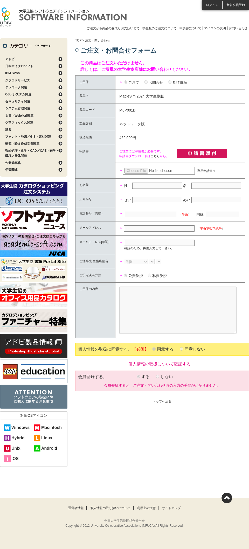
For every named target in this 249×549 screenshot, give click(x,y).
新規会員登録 (235, 5)
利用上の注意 (146, 508)
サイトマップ (171, 508)
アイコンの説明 (215, 28)
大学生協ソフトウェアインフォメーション (63, 16)
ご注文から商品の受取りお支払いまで (113, 28)
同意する (165, 349)
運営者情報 (76, 508)
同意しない (194, 349)
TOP (78, 40)
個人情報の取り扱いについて (110, 508)
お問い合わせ (238, 28)
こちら (155, 156)
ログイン (212, 5)
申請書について (190, 28)
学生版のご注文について (159, 28)
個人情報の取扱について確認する (159, 363)
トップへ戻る (162, 401)
